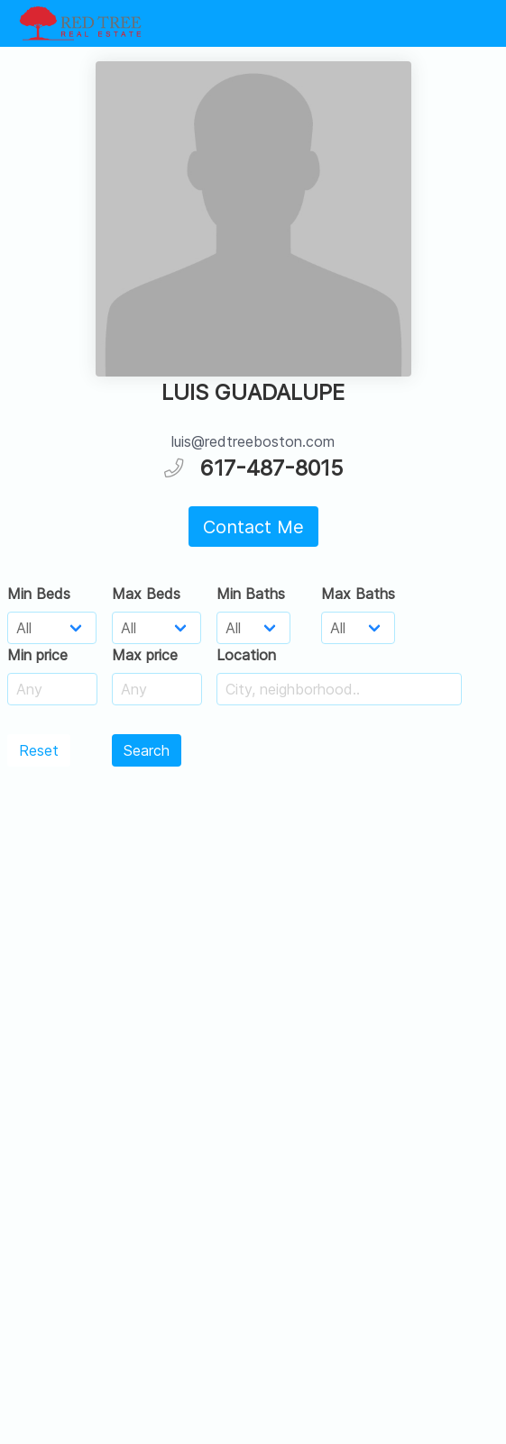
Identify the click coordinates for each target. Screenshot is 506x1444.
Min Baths (250, 594)
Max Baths (358, 594)
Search (147, 750)
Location (246, 655)
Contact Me (253, 527)
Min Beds (38, 594)
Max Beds (146, 594)
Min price (37, 655)
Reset (39, 750)
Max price (145, 655)
